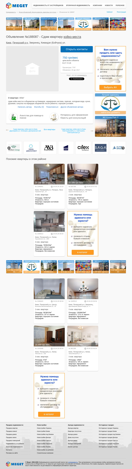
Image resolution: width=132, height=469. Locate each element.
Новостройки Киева (43, 431)
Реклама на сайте (12, 453)
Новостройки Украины (44, 428)
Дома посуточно (73, 437)
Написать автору (25, 107)
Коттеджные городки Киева (108, 431)
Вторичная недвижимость (78, 5)
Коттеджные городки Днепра (108, 437)
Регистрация (121, 12)
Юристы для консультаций (73, 118)
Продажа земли (11, 437)
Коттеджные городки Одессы (108, 440)
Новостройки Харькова (44, 443)
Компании (97, 5)
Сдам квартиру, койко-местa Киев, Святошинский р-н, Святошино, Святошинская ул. (73, 130)
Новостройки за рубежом (45, 450)
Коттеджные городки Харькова (109, 443)
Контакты (9, 450)
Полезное (120, 5)
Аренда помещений (74, 443)
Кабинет (110, 12)
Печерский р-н (20, 42)
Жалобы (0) (39, 107)
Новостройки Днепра (44, 437)
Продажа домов (11, 434)
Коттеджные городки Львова (108, 447)
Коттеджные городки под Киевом (109, 434)
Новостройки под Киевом (45, 434)
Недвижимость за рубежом (15, 443)
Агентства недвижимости (14, 447)
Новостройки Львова (44, 447)
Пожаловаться (52, 107)
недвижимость (82, 75)
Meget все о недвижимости (15, 464)
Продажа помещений (13, 440)
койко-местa (72, 36)
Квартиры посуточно (74, 431)
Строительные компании (45, 453)
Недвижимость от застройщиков (48, 5)
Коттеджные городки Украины (108, 428)
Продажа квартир (12, 428)
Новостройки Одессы (44, 440)
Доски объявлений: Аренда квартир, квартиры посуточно (37, 12)
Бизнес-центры (73, 447)
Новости (109, 5)
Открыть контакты (77, 49)
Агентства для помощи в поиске (31, 116)
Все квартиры (49, 129)
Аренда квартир (73, 428)
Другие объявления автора (72, 107)
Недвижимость (11, 12)
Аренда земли (72, 440)
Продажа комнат (11, 431)
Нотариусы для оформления (74, 115)
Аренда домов (72, 434)
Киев (8, 42)
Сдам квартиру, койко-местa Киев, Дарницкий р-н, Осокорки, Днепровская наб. (25, 130)
